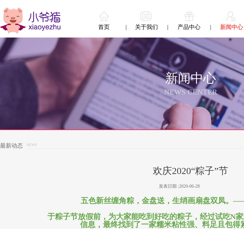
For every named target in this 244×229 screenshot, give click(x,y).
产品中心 (189, 27)
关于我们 (146, 27)
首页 (104, 27)
